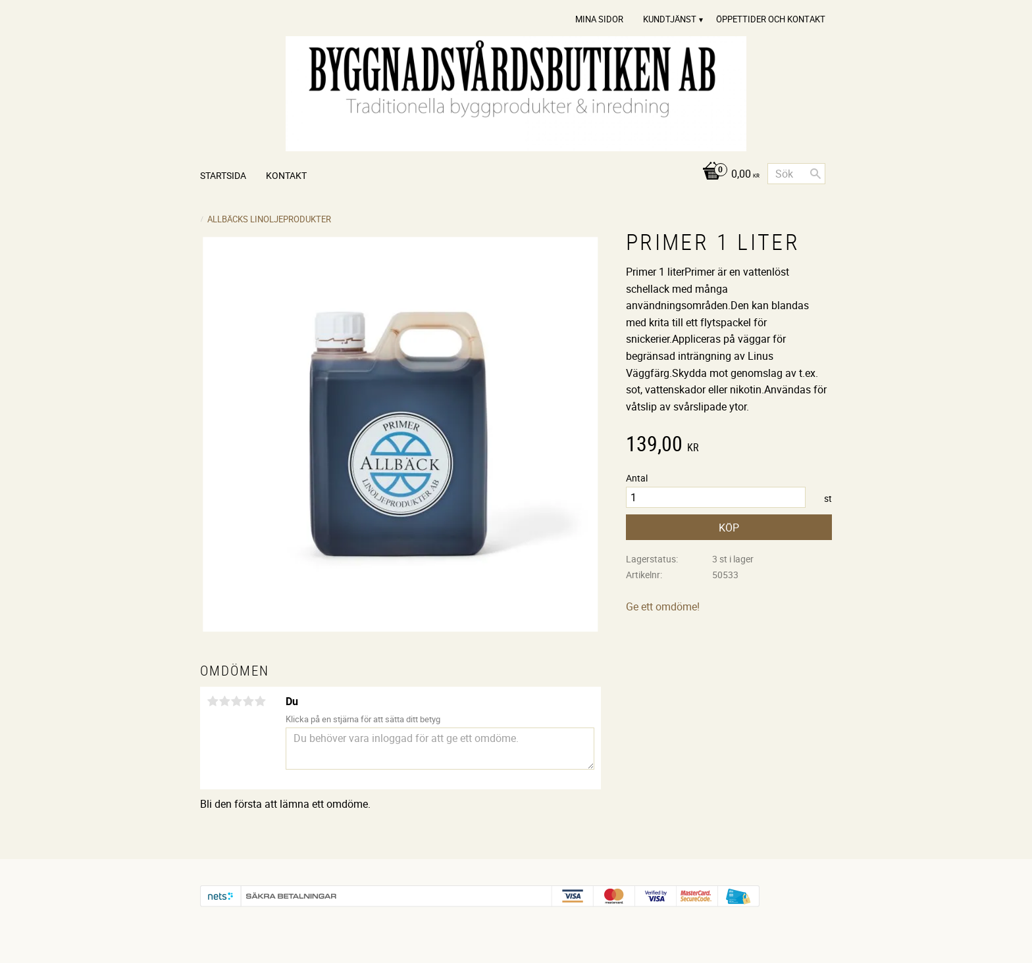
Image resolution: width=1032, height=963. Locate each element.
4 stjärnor (248, 701)
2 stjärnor (224, 701)
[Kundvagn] (728, 175)
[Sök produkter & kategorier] (796, 173)
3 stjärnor (236, 701)
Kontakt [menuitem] (286, 175)
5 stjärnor (260, 701)
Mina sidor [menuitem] (599, 19)
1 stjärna (213, 701)
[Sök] (815, 174)
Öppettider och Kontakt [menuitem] (770, 19)
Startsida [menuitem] (223, 175)
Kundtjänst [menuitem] (669, 19)
